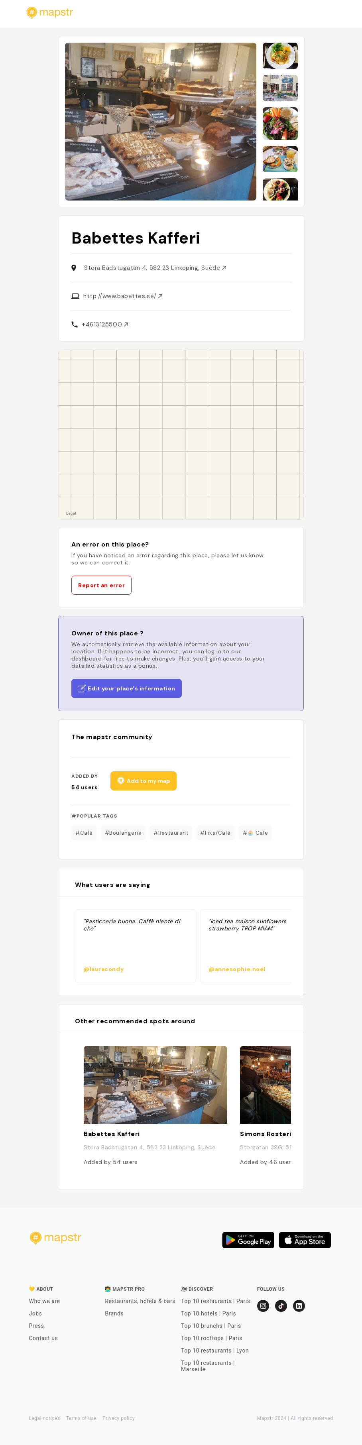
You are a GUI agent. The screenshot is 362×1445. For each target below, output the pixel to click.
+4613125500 (105, 324)
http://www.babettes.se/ (122, 296)
